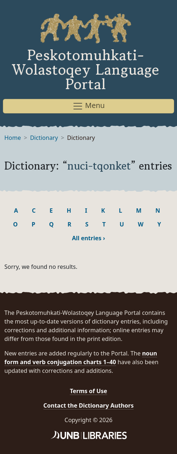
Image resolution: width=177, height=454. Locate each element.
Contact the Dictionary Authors (88, 405)
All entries (88, 238)
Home (12, 138)
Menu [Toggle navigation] (88, 106)
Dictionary (44, 138)
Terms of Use (88, 391)
